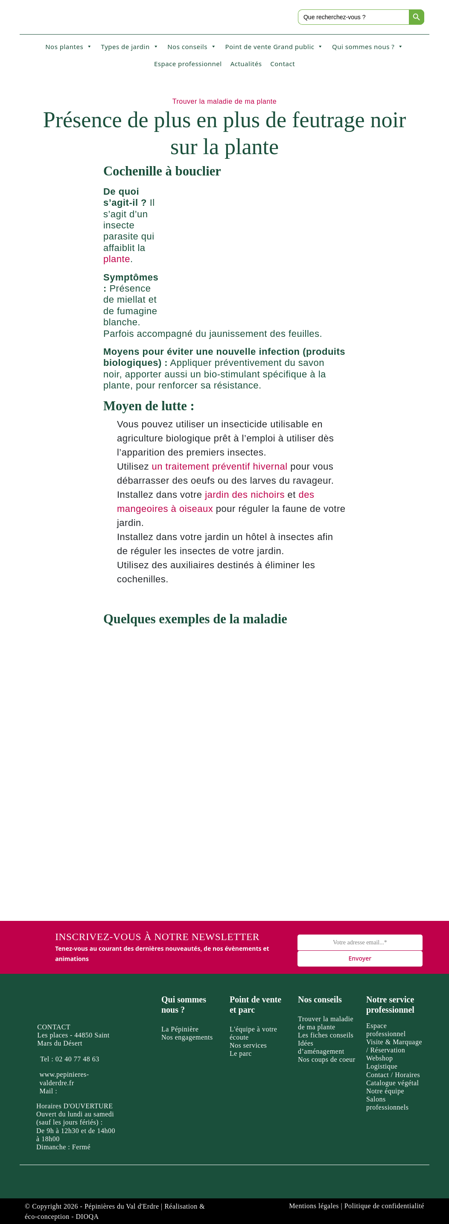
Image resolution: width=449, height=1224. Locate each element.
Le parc (241, 1053)
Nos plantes (68, 46)
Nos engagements (187, 1037)
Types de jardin (130, 46)
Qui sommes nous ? (368, 46)
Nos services (248, 1045)
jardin (217, 494)
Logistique (381, 1066)
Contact (282, 63)
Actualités (246, 63)
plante (116, 259)
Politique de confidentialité (384, 1205)
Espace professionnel (188, 63)
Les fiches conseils (325, 1035)
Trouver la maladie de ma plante (224, 101)
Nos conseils (191, 46)
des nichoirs (258, 494)
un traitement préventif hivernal (220, 466)
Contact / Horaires (393, 1074)
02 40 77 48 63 (77, 1059)
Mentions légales (314, 1205)
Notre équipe (385, 1091)
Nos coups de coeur (327, 1059)
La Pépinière (179, 1029)
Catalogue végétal (392, 1083)
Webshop (379, 1058)
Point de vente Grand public (274, 46)
